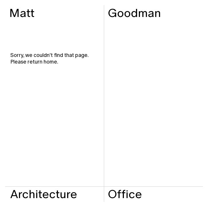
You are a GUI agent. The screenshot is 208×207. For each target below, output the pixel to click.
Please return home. (34, 62)
